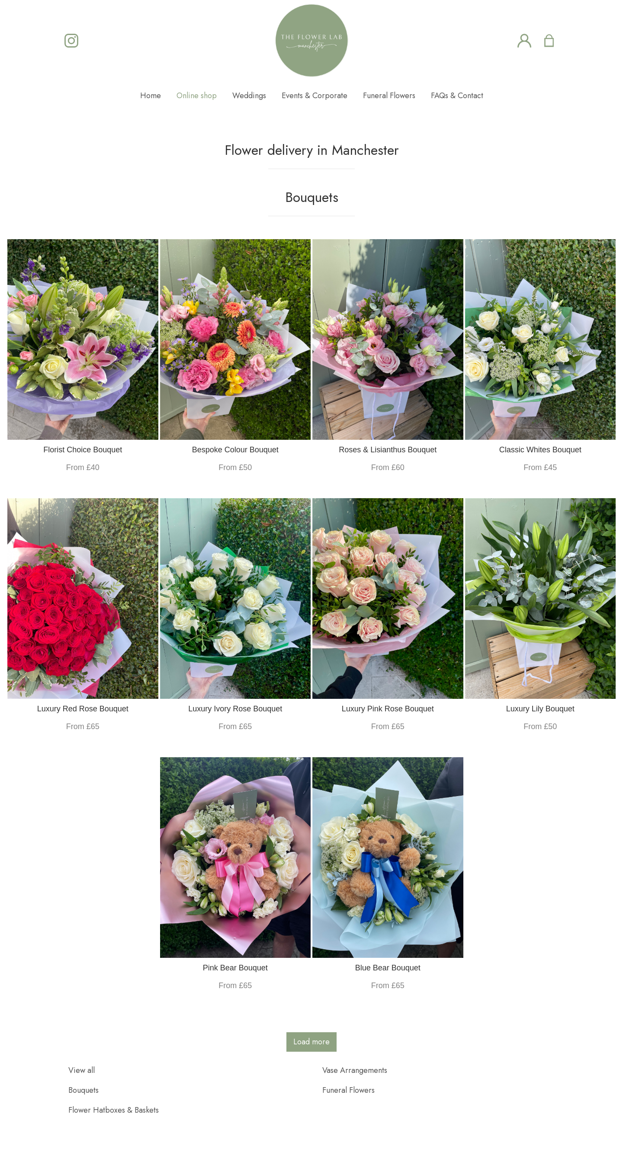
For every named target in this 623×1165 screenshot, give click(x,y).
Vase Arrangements (354, 1070)
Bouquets (83, 1090)
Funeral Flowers (348, 1090)
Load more (311, 1041)
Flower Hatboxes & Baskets (113, 1110)
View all (81, 1070)
